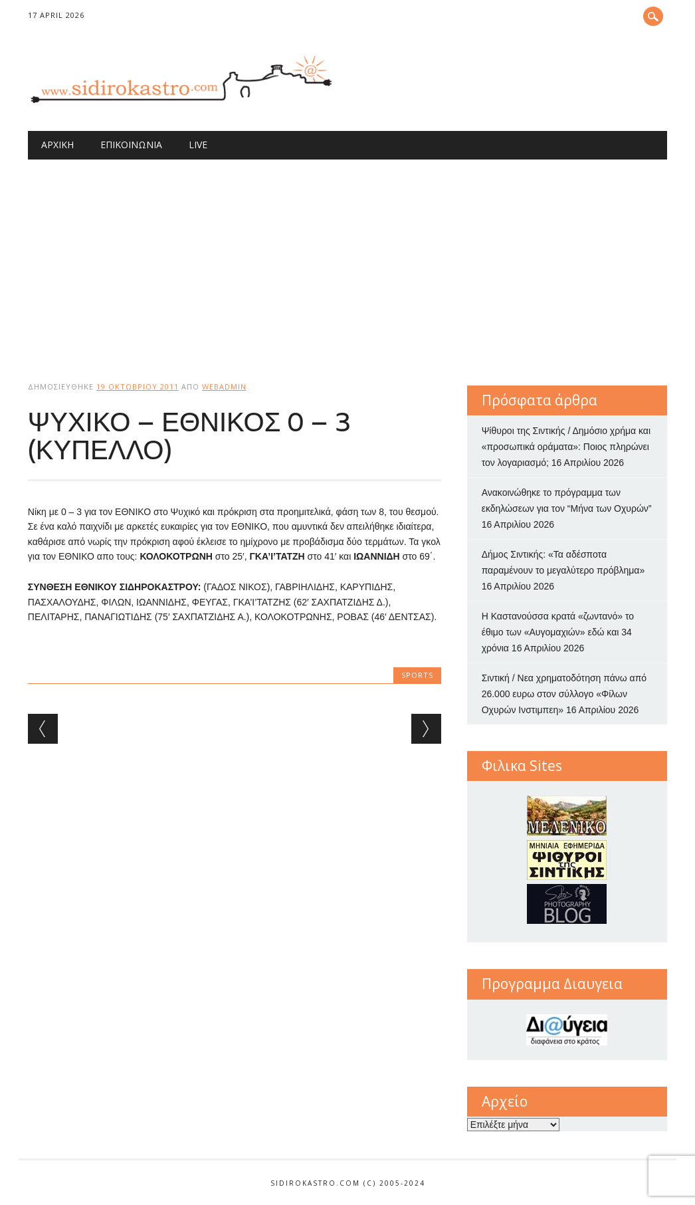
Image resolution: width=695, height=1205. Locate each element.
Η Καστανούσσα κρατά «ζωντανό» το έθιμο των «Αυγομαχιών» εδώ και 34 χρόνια (558, 632)
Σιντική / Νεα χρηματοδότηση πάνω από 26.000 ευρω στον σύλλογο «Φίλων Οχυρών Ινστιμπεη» (564, 694)
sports (417, 675)
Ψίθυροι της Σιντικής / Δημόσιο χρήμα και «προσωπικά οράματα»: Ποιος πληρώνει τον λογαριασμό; (566, 446)
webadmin (224, 386)
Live (198, 144)
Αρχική (57, 144)
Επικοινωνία (131, 144)
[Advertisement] (347, 259)
